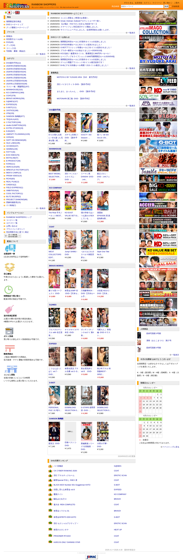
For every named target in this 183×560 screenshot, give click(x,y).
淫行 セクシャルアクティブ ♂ (66, 523)
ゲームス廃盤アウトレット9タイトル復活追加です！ (82, 62)
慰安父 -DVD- (54, 443)
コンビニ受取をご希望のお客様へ (74, 18)
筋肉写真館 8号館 (153, 333)
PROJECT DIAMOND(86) (17, 199)
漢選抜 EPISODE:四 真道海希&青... (103, 216)
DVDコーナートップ (14, 24)
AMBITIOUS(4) (12, 190)
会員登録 (138, 3)
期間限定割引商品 (13, 21)
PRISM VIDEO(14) (14, 176)
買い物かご (167, 3)
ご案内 (176, 3)
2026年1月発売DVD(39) (16, 78)
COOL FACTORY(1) (14, 193)
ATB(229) (10, 113)
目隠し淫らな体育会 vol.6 (64, 489)
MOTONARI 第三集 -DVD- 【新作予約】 (73, 98)
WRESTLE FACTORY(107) (17, 170)
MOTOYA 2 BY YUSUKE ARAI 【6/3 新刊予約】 (77, 77)
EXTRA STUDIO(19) (14, 128)
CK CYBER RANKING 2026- (65, 471)
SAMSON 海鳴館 (56, 419)
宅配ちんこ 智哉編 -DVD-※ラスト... (104, 332)
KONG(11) (10, 164)
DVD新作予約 (54, 110)
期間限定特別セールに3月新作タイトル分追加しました (83, 42)
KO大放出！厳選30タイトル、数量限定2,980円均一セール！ (85, 53)
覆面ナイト (58, 494)
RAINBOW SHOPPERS (44, 4)
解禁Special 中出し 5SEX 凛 (65, 480)
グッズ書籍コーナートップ (17, 27)
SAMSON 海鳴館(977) (15, 116)
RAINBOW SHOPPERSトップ (19, 217)
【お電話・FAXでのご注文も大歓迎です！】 (79, 24)
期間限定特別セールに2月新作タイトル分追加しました (83, 59)
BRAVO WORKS (56, 266)
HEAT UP (118, 530)
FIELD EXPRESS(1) (14, 187)
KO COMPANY (55, 188)
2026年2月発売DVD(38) (16, 75)
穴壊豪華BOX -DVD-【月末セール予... (88, 293)
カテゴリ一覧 (11, 223)
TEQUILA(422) (12, 119)
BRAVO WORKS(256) (15, 98)
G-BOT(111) (11, 107)
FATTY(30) (10, 152)
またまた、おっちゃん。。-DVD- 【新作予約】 (76, 91)
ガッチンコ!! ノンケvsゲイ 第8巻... (87, 332)
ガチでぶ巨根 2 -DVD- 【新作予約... (72, 138)
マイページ (157, 3)
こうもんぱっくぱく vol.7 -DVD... (55, 371)
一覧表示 (41, 54)
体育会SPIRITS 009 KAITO (65, 517)
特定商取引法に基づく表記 (17, 232)
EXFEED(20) (11, 104)
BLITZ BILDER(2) (13, 196)
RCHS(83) (10, 179)
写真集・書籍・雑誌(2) (15, 51)
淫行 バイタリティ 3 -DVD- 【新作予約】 (74, 84)
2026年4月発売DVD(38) (16, 69)
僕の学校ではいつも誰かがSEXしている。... (87, 216)
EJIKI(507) (10, 131)
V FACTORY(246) (13, 122)
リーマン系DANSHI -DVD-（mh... (87, 177)
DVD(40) (10, 42)
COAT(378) (11, 95)
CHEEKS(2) (11, 185)
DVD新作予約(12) (13, 63)
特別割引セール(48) (14, 39)
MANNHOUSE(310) (14, 90)
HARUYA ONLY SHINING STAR (67, 542)
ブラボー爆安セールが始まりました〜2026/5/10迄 (81, 50)
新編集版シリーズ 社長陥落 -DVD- (87, 446)
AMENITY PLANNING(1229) (18, 134)
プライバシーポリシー (15, 229)
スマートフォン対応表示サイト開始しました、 (80, 27)
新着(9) (9, 36)
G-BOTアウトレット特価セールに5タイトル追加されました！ (86, 47)
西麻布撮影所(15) (13, 202)
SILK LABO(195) (13, 143)
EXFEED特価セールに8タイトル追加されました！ (81, 45)
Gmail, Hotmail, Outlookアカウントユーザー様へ (80, 21)
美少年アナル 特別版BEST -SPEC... (104, 371)
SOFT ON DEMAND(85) (16, 140)
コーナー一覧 (11, 220)
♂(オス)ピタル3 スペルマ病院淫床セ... (87, 255)
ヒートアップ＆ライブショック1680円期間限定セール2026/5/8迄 (87, 56)
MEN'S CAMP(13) (13, 173)
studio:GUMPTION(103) (16, 125)
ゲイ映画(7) (11, 205)
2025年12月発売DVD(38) (16, 81)
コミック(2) (11, 48)
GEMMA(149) (12, 149)
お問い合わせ (11, 226)
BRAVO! (117, 499)
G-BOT (52, 383)
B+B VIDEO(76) (12, 155)
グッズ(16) (10, 45)
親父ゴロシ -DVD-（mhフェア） (103, 177)
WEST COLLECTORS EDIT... (55, 255)
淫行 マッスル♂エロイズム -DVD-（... (71, 177)
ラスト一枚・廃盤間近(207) (17, 87)
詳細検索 (175, 6)
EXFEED (53, 344)
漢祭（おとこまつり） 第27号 (158, 340)
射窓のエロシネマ (61, 530)
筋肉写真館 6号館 (153, 348)
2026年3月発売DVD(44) (16, 72)
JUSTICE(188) (12, 110)
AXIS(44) (10, 137)
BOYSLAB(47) (12, 158)
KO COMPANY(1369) (15, 93)
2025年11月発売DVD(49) (16, 84)
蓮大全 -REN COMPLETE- (65, 504)
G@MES (52, 305)
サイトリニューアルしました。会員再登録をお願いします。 (85, 30)
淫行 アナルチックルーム (64, 475)
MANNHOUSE (55, 149)
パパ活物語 (58, 466)
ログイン (147, 3)
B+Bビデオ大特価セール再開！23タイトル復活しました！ (84, 65)
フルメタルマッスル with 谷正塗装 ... (55, 332)
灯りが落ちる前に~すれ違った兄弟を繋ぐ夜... (56, 138)
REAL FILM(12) (12, 182)
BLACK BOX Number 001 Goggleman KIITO (72, 485)
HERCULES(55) (13, 167)
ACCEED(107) (12, 146)
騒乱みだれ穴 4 (60, 499)
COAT (51, 227)
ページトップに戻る (171, 447)
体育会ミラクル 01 (61, 511)
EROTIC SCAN (120, 475)
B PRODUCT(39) (13, 161)
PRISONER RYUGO (62, 536)
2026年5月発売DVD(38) (16, 66)
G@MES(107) (12, 101)
